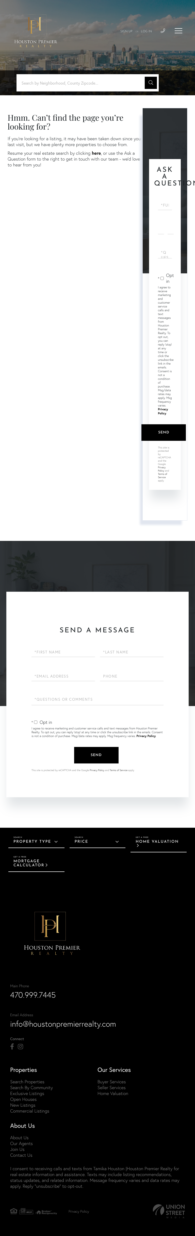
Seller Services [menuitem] (112, 1087)
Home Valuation (157, 842)
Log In (146, 31)
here (96, 153)
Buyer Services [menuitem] (112, 1082)
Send (163, 432)
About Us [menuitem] (19, 1137)
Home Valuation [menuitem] (113, 1093)
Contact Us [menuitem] (21, 1155)
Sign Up (126, 31)
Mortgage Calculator (28, 863)
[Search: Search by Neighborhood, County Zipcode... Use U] (82, 83)
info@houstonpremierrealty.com (63, 1024)
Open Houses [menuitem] (23, 1099)
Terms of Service (162, 475)
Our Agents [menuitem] (21, 1143)
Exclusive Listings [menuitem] (27, 1093)
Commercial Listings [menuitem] (29, 1111)
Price (81, 842)
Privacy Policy (163, 411)
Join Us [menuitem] (17, 1149)
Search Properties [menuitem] (27, 1082)
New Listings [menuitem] (22, 1105)
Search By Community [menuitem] (31, 1087)
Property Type (32, 842)
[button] (151, 83)
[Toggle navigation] (178, 30)
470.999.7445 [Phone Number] (33, 995)
